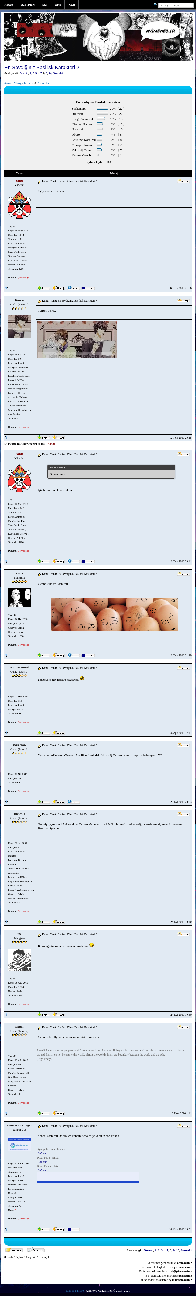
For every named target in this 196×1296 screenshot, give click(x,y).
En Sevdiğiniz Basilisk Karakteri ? (41, 67)
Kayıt (71, 5)
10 (50, 73)
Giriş (58, 5)
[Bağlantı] (42, 1153)
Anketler (43, 83)
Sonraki (58, 73)
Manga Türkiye (75, 1290)
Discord (8, 5)
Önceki (24, 73)
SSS (44, 5)
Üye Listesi (28, 5)
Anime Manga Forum (18, 83)
